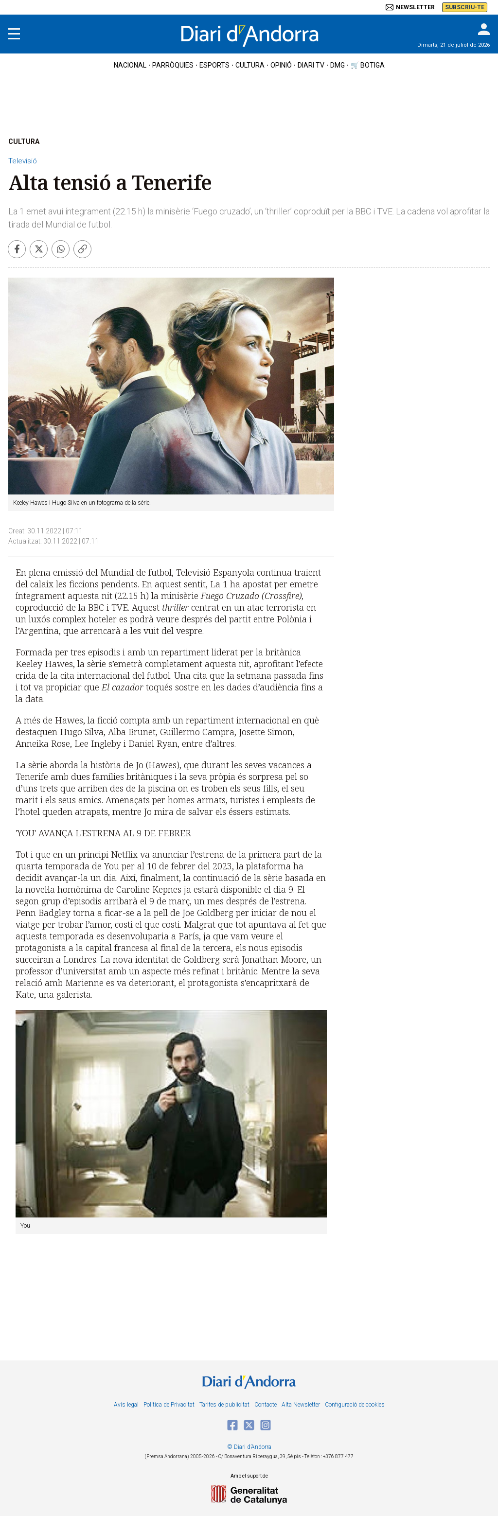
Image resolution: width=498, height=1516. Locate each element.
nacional (130, 65)
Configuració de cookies (355, 1404)
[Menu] (14, 34)
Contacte (265, 1404)
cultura (250, 65)
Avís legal (126, 1404)
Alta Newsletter (301, 1404)
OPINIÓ (281, 65)
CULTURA (23, 141)
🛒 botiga (368, 65)
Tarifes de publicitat (224, 1404)
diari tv (311, 65)
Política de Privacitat (169, 1404)
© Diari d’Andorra (249, 1447)
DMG (337, 65)
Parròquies (173, 65)
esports (214, 65)
